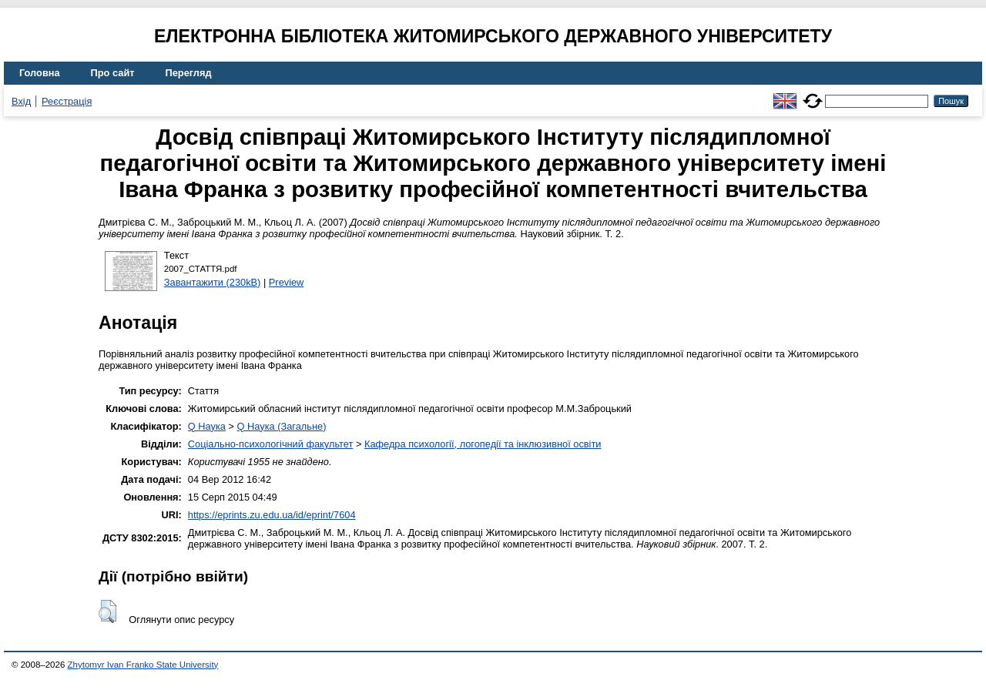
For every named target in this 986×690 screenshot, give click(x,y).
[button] (107, 611)
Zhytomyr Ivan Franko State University (143, 664)
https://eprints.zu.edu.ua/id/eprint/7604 (272, 515)
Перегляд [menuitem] (189, 73)
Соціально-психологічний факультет (271, 444)
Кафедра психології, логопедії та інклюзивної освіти (482, 444)
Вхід (21, 101)
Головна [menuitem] (39, 73)
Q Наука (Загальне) (282, 426)
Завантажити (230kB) (212, 282)
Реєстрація (67, 101)
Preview (286, 282)
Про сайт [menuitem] (113, 73)
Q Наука (207, 426)
